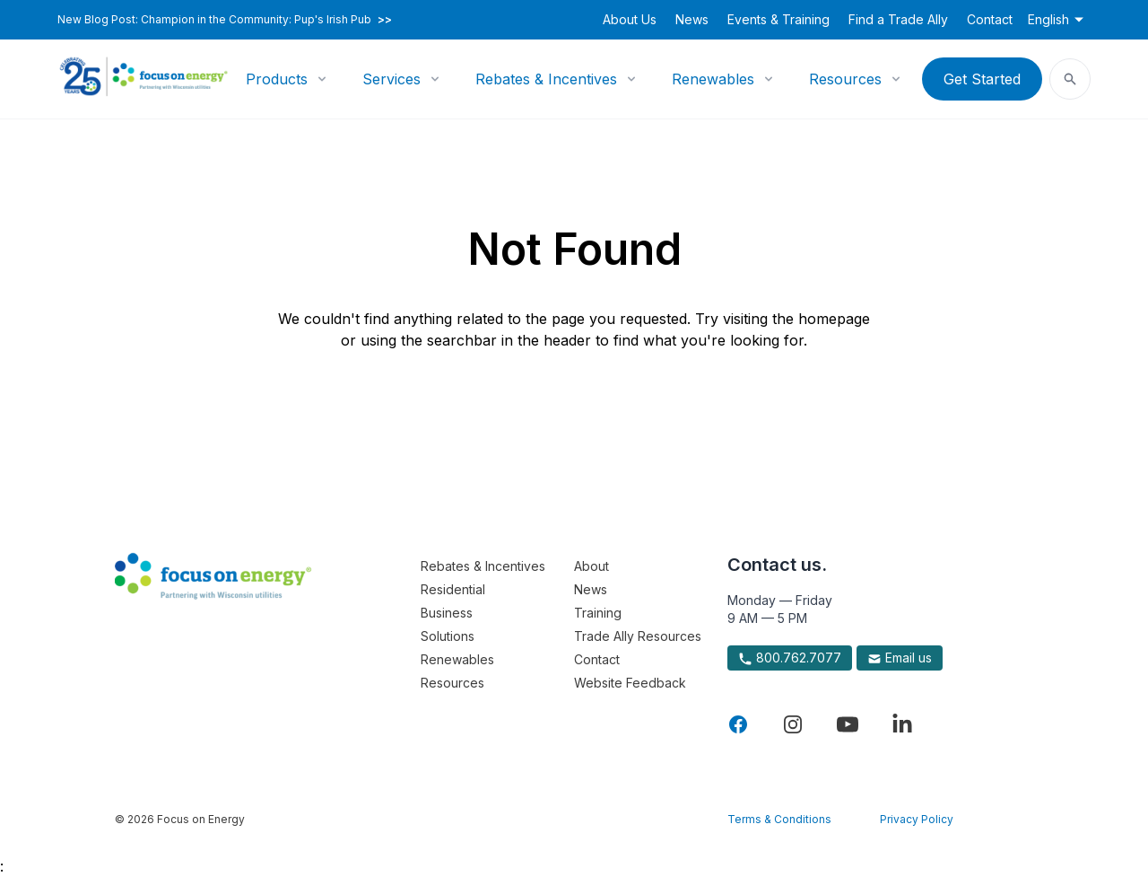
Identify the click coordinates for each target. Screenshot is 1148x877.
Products (277, 79)
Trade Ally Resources (637, 636)
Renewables (713, 79)
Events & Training (778, 19)
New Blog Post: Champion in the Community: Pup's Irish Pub (224, 19)
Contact (990, 19)
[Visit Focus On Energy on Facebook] (738, 724)
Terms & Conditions (779, 819)
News (692, 19)
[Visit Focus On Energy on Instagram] (793, 724)
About (591, 566)
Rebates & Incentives (546, 79)
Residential (453, 589)
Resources (845, 79)
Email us (899, 658)
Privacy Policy (916, 819)
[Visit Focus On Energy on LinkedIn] (902, 724)
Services (391, 79)
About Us (630, 19)
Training (598, 612)
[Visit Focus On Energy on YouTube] (847, 724)
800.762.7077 (789, 658)
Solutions (447, 636)
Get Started (982, 79)
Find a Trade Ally (898, 19)
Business (447, 612)
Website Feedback (630, 682)
